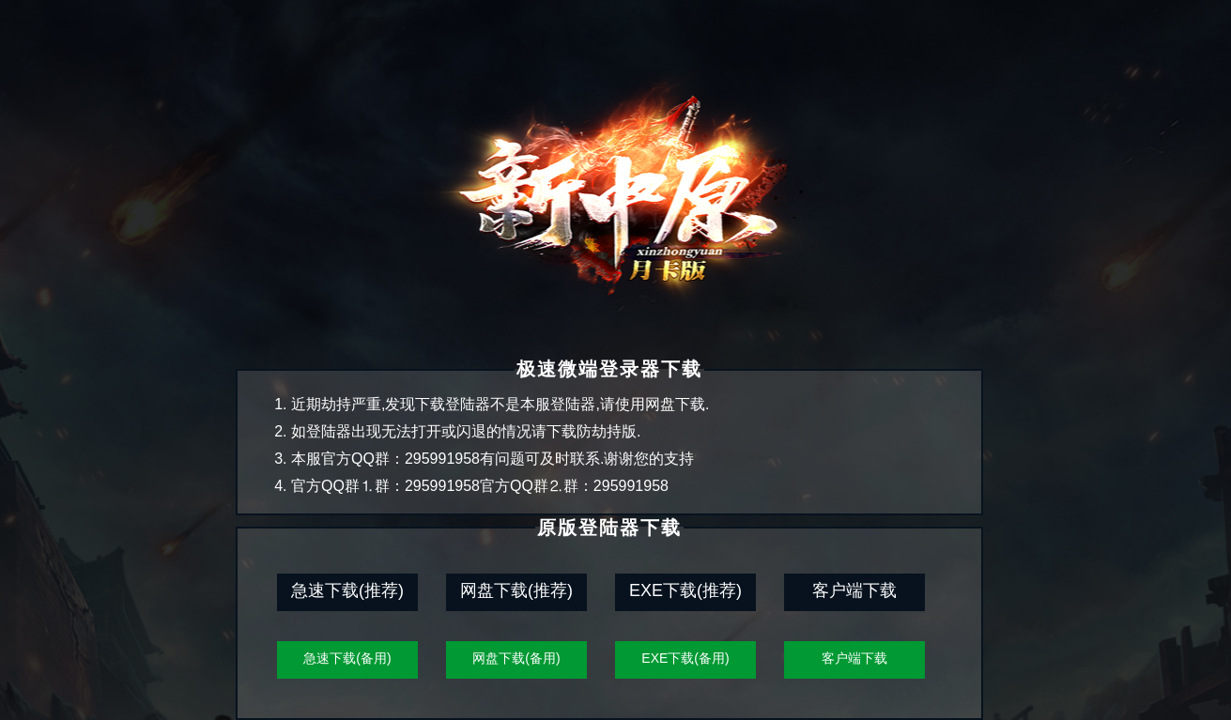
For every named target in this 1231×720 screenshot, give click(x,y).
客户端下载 (854, 658)
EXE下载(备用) (685, 658)
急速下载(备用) (347, 658)
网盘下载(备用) (516, 658)
